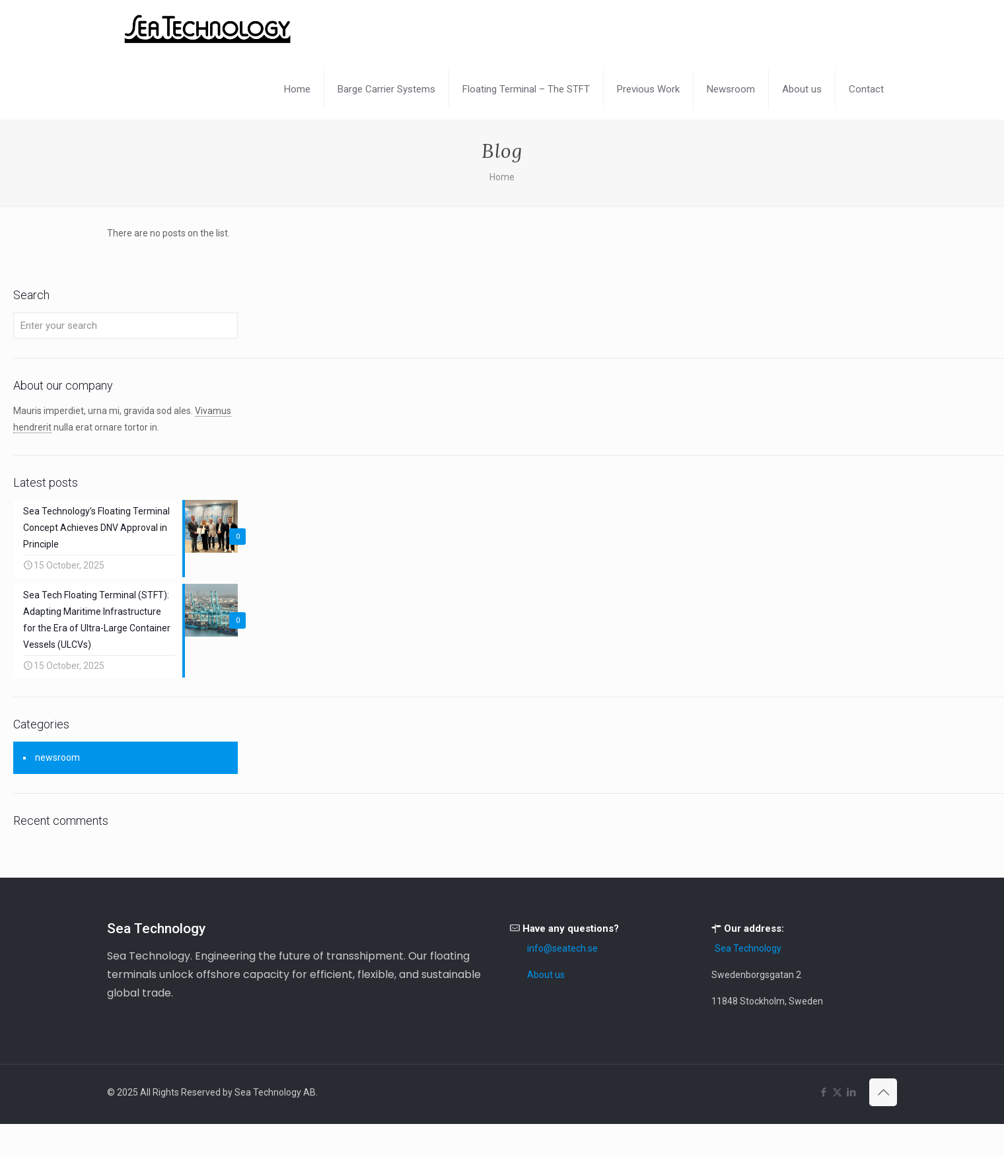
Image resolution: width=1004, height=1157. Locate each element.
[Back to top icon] (883, 1092)
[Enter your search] (125, 325)
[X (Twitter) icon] (837, 1092)
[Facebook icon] (823, 1092)
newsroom (57, 757)
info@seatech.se (562, 948)
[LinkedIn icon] (851, 1092)
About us (546, 974)
